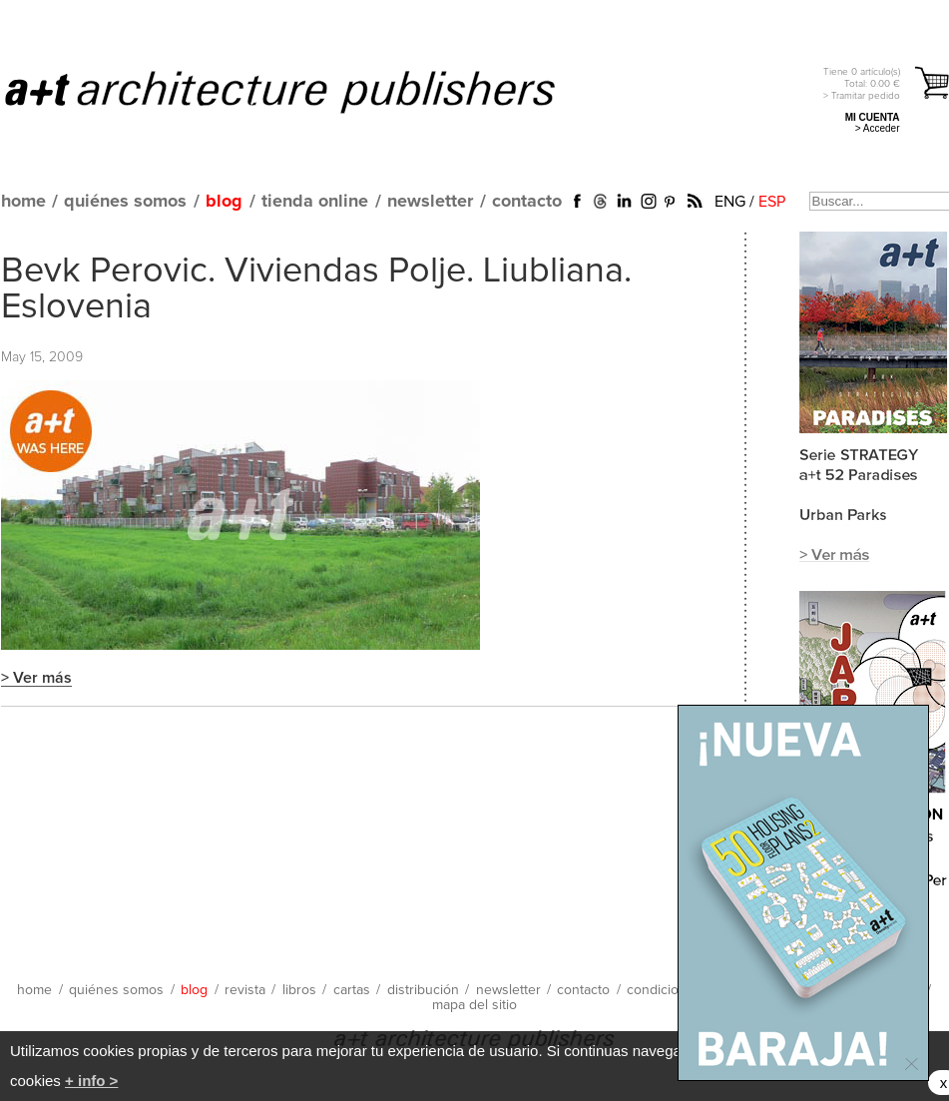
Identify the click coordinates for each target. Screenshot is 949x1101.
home (23, 202)
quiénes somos (125, 202)
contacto (527, 202)
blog (224, 202)
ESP (771, 202)
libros (299, 990)
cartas (351, 990)
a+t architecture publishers (305, 91)
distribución (423, 990)
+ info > (91, 1080)
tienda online (314, 202)
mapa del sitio (474, 1005)
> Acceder (877, 128)
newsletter (430, 202)
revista (245, 990)
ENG (729, 202)
